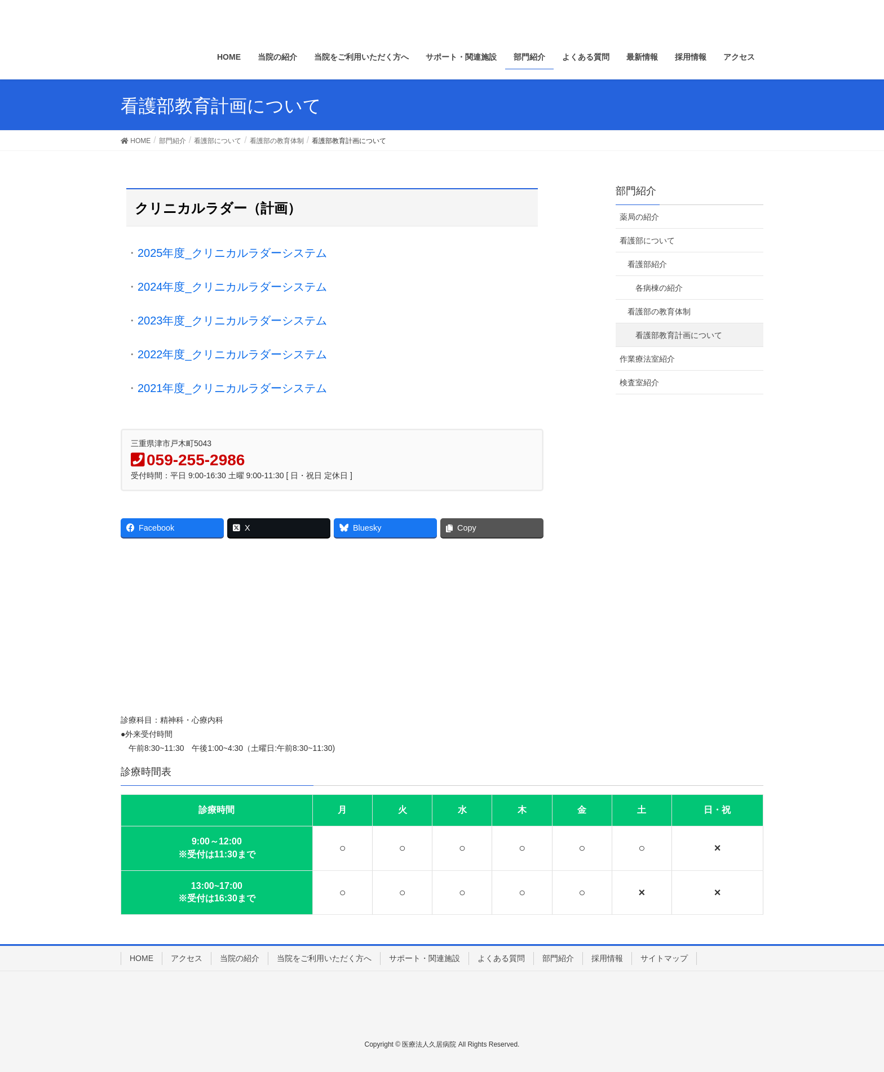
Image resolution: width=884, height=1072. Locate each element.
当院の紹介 (239, 958)
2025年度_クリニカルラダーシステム (232, 253)
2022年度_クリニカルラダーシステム (232, 354)
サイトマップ (664, 958)
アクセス (186, 958)
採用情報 (607, 958)
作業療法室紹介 (647, 358)
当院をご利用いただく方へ (324, 958)
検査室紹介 (639, 382)
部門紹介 (636, 191)
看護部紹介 (647, 264)
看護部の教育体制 (659, 311)
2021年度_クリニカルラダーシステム (232, 388)
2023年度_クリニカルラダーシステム (232, 320)
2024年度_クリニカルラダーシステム (232, 287)
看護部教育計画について (678, 335)
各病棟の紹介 (659, 287)
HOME (141, 958)
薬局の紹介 (639, 216)
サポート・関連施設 (424, 958)
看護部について (647, 240)
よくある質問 (501, 958)
